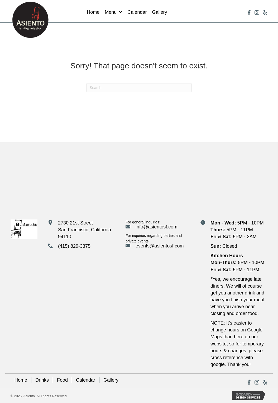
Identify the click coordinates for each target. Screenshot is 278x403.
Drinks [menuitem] (42, 380)
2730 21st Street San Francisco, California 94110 (84, 229)
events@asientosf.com (160, 246)
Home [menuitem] (21, 380)
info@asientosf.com (156, 226)
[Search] (139, 87)
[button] (249, 12)
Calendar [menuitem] (85, 380)
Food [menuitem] (62, 380)
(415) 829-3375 (74, 246)
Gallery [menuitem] (110, 380)
